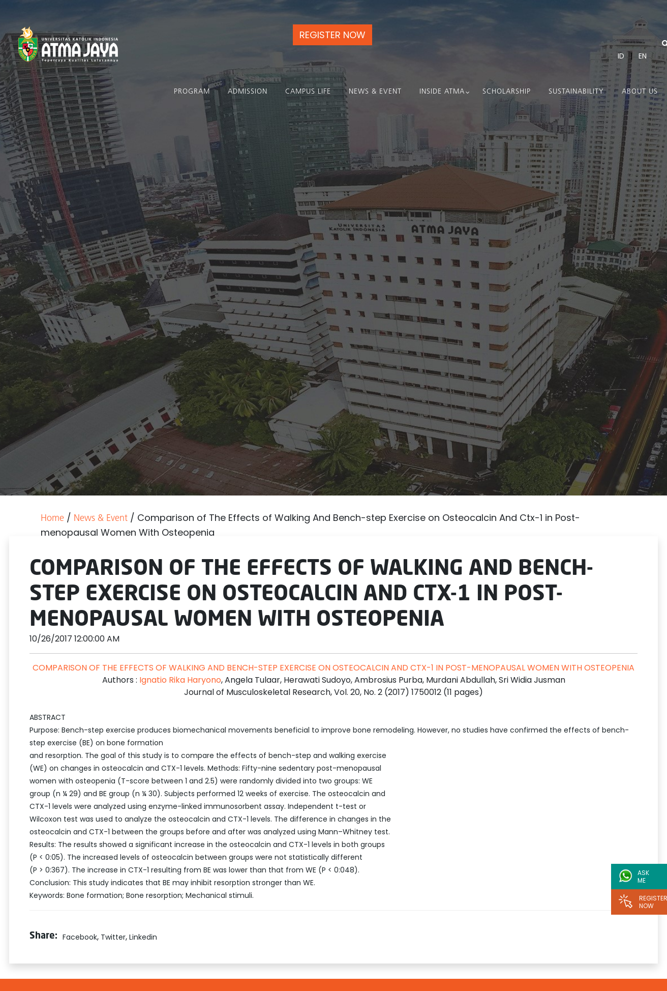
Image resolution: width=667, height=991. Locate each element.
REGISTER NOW (332, 34)
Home (52, 518)
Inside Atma (442, 92)
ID (621, 56)
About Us (640, 92)
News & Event (375, 92)
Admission (247, 92)
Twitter (113, 937)
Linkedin (143, 937)
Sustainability (576, 92)
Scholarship (506, 92)
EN (643, 56)
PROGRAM (192, 92)
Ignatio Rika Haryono (179, 680)
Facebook (80, 937)
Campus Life (308, 92)
